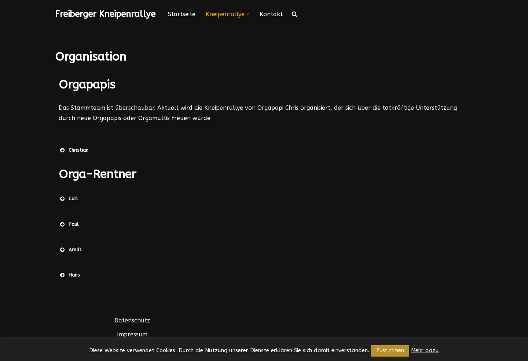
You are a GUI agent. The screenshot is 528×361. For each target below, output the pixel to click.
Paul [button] (68, 224)
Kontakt (271, 14)
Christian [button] (73, 150)
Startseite (181, 14)
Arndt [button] (70, 249)
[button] (247, 13)
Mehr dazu (425, 350)
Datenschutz (132, 320)
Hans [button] (69, 275)
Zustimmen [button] (390, 350)
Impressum (132, 334)
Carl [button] (68, 198)
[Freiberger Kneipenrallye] (105, 14)
